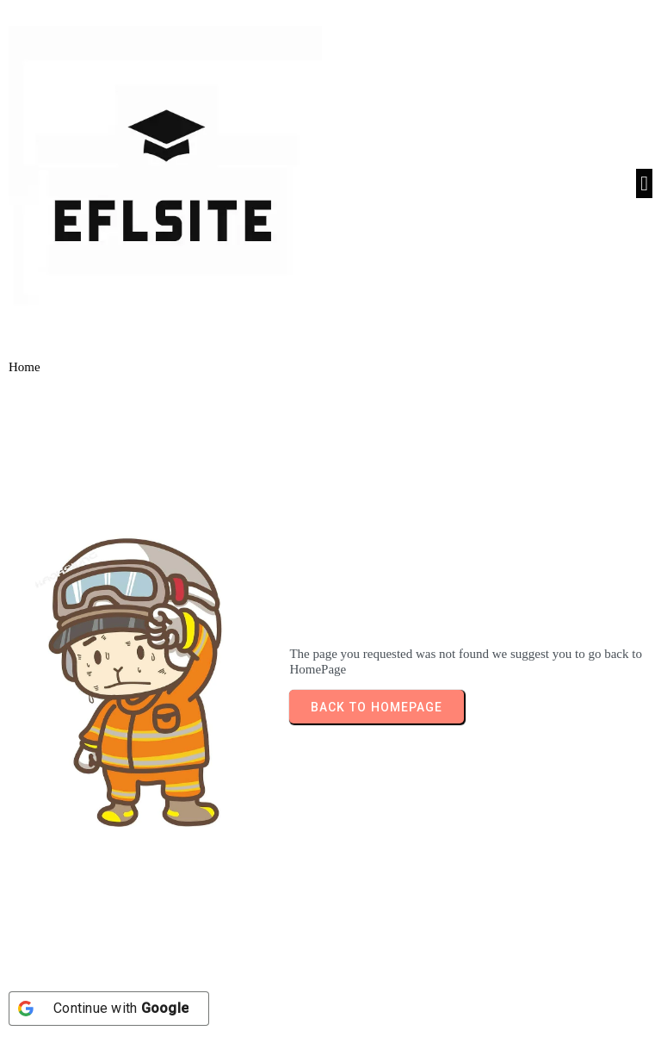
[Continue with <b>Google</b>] (109, 1008)
